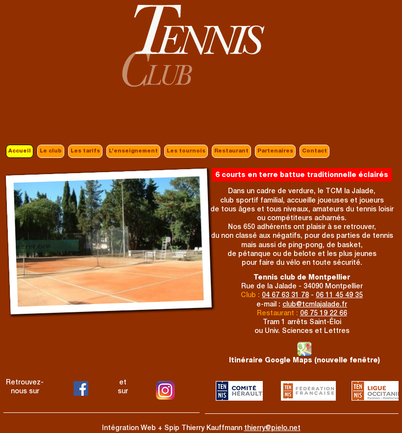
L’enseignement (133, 151)
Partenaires (275, 151)
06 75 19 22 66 (323, 313)
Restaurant (231, 151)
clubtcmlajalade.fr (314, 305)
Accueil (19, 151)
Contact (314, 151)
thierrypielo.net (272, 428)
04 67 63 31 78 (285, 295)
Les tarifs (85, 151)
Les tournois (186, 151)
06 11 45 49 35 (339, 295)
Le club (51, 151)
